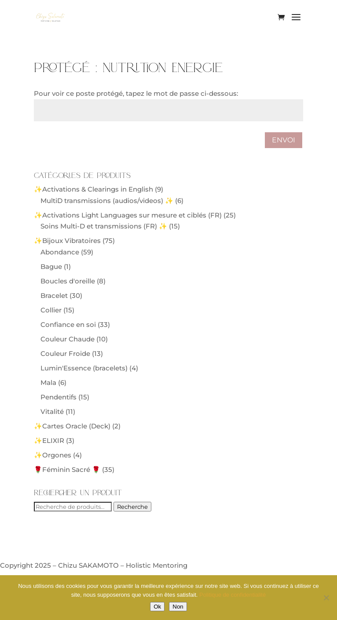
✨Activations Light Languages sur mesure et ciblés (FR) (128, 215)
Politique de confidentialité (232, 594)
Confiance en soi (68, 324)
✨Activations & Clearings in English (93, 189)
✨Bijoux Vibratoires (67, 240)
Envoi (283, 140)
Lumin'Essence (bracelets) (84, 368)
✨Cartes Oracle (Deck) (72, 426)
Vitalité (52, 411)
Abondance (59, 252)
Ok (157, 606)
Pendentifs (58, 397)
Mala (48, 382)
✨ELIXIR (49, 440)
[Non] (326, 597)
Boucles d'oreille (67, 281)
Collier (51, 310)
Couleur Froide (65, 353)
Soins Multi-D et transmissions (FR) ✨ (103, 226)
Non (177, 606)
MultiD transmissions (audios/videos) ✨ (106, 200)
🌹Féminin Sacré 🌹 (67, 469)
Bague (51, 266)
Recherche (132, 506)
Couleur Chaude (67, 339)
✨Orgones (52, 455)
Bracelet (54, 295)
